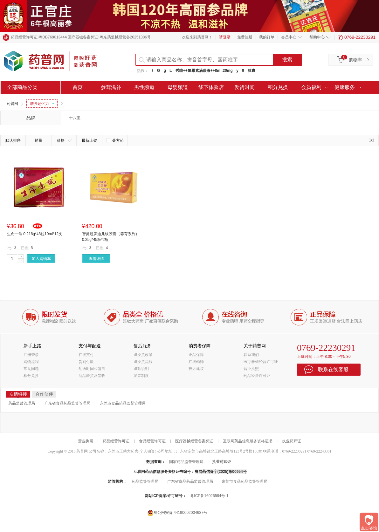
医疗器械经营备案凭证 (194, 441)
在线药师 (196, 361)
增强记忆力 (42, 103)
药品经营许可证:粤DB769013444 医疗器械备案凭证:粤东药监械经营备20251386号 (81, 37)
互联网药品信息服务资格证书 (247, 441)
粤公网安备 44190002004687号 (177, 513)
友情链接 (18, 395)
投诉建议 (196, 368)
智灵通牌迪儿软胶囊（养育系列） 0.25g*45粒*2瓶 (110, 237)
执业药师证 (291, 441)
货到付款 (86, 361)
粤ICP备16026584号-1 (209, 496)
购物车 (355, 59)
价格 (64, 140)
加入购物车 (41, 258)
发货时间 (244, 87)
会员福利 (311, 87)
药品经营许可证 (257, 375)
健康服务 (344, 87)
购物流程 (31, 361)
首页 (77, 87)
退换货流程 (143, 361)
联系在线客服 (333, 369)
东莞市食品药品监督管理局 (123, 403)
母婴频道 (178, 87)
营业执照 (251, 368)
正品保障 (196, 354)
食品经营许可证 (152, 441)
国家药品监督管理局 (186, 462)
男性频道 (144, 87)
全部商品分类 (22, 87)
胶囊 (251, 70)
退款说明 (141, 368)
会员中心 (288, 37)
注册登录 (31, 354)
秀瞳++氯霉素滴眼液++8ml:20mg (204, 70)
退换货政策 (143, 354)
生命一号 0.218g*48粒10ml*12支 (34, 234)
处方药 (115, 140)
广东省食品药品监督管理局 (67, 403)
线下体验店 (211, 87)
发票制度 (141, 375)
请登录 (225, 37)
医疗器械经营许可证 (261, 361)
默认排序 (13, 140)
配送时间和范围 (92, 368)
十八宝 (74, 118)
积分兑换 (278, 87)
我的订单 (266, 37)
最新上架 (89, 140)
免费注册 (244, 37)
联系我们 (251, 354)
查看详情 (96, 258)
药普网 (12, 103)
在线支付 (86, 354)
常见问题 (31, 368)
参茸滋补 (111, 87)
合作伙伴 (44, 394)
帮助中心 (317, 37)
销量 (38, 140)
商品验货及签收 (92, 375)
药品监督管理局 (21, 403)
